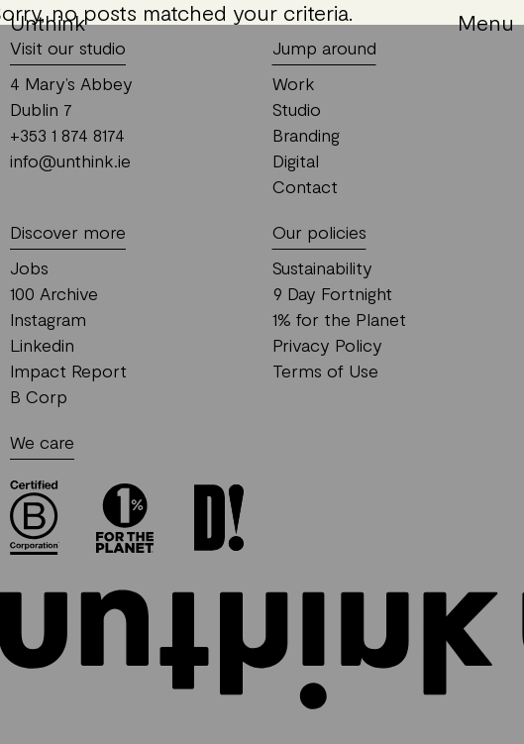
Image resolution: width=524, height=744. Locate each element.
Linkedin (42, 345)
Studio (296, 109)
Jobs (29, 267)
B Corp (38, 396)
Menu (486, 22)
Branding (306, 135)
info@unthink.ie (70, 160)
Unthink (48, 22)
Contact (305, 186)
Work (293, 83)
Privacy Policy (327, 345)
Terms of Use (325, 370)
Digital (295, 160)
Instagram (48, 319)
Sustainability (322, 267)
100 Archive (54, 293)
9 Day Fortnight (332, 293)
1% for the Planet (339, 319)
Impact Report (68, 370)
